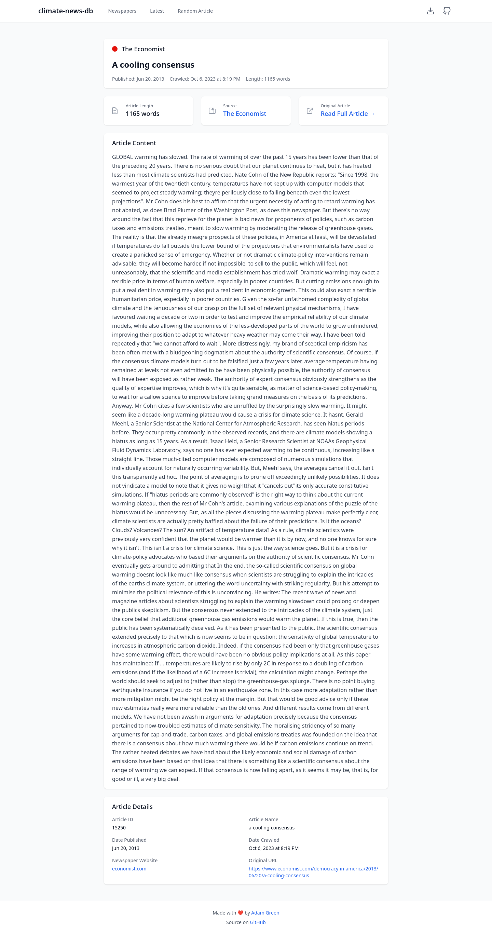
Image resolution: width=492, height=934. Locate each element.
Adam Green (265, 912)
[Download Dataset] (430, 11)
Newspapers (122, 11)
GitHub (258, 922)
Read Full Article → (348, 113)
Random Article (195, 11)
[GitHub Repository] (447, 11)
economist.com (129, 868)
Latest (157, 11)
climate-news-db (65, 10)
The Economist (244, 113)
